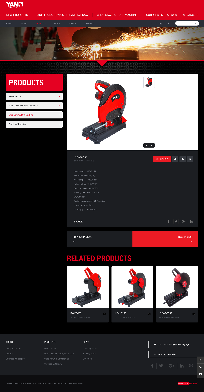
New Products (17, 15)
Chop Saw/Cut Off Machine (117, 15)
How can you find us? (163, 354)
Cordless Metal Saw (161, 15)
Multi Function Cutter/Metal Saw (62, 15)
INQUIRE (162, 159)
